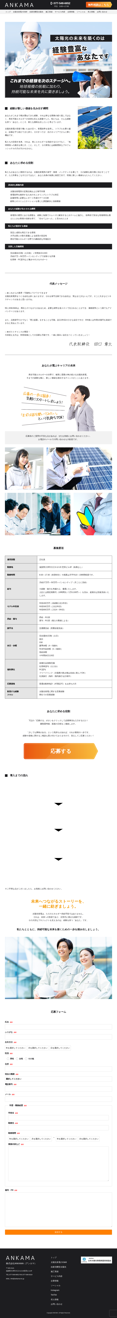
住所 (58, 1066)
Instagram (55, 1290)
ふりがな (58, 1034)
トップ (8, 12)
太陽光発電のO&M (20, 12)
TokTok (54, 1295)
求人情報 (91, 12)
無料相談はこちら (98, 4)
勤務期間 (14, 1133)
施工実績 (49, 12)
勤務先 (58, 1125)
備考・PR (58, 1208)
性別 (8, 1053)
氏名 (58, 1024)
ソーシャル (81, 12)
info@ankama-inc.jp (17, 1279)
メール (58, 1096)
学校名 (58, 1115)
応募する (60, 751)
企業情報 (71, 12)
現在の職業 (58, 1076)
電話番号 (58, 1086)
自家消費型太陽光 (36, 12)
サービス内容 (60, 12)
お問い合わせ (102, 12)
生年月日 (10, 1042)
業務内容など (58, 1162)
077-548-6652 (62, 3)
